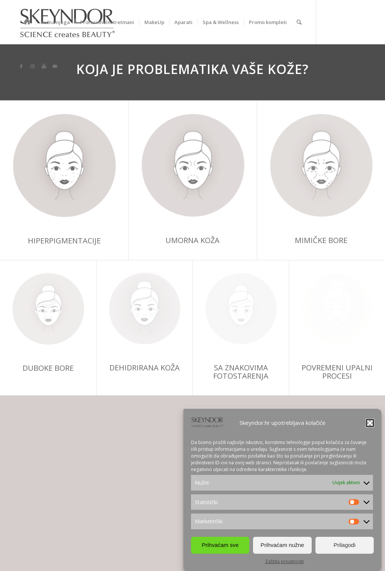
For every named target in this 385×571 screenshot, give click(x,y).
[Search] (299, 22)
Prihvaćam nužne (282, 545)
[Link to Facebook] (21, 66)
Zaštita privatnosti (284, 561)
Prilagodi (344, 545)
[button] (370, 423)
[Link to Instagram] (32, 66)
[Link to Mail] (55, 66)
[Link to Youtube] (43, 66)
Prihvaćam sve (220, 545)
